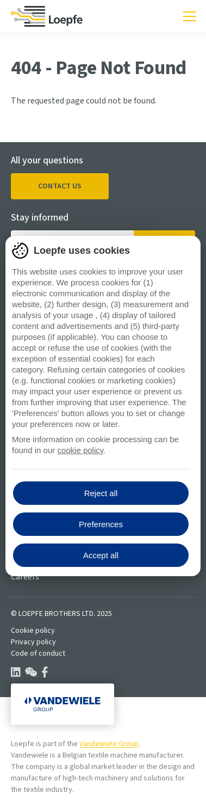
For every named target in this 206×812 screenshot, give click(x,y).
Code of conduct (38, 653)
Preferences (101, 524)
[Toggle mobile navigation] (189, 16)
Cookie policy (33, 630)
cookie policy (80, 450)
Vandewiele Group (109, 743)
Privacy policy (33, 642)
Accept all (100, 555)
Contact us (60, 186)
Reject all (101, 493)
